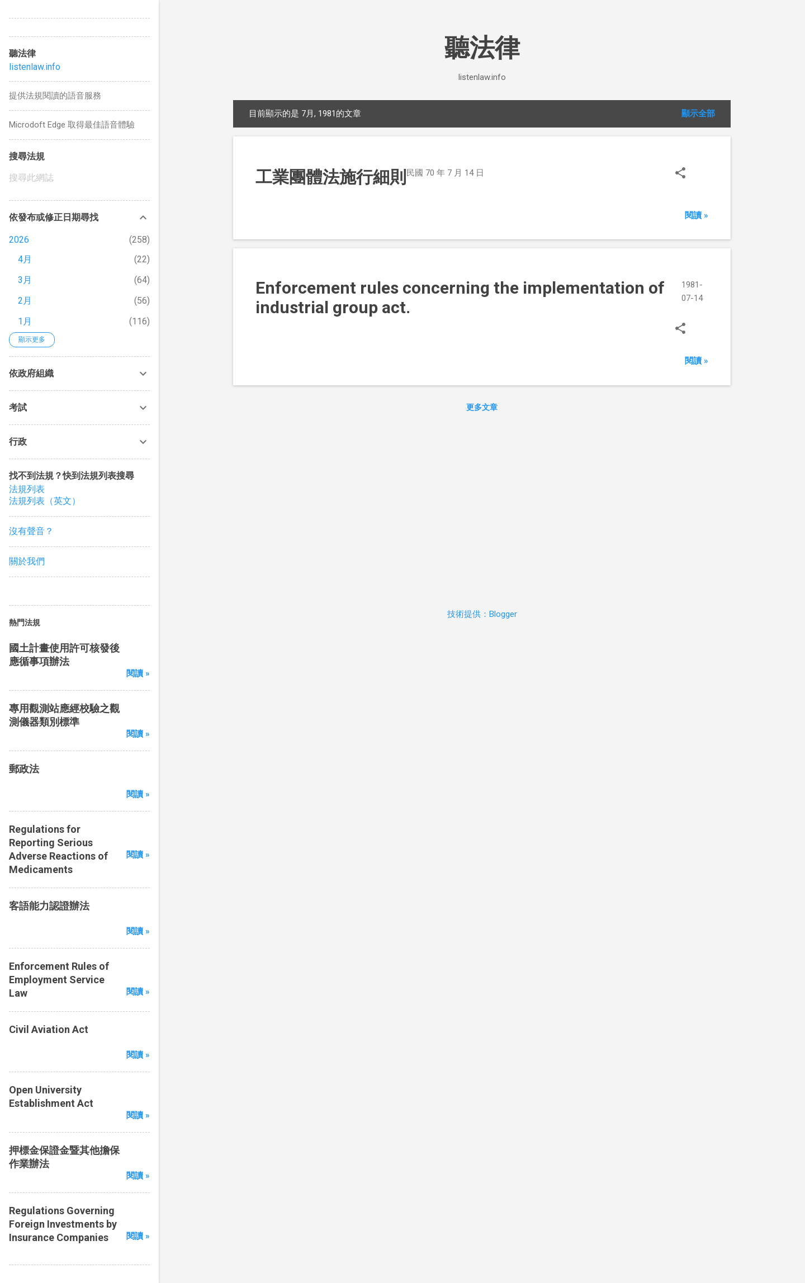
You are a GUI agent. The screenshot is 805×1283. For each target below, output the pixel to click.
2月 (25, 300)
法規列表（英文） (44, 501)
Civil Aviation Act (48, 1029)
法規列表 (27, 489)
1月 (25, 321)
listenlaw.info (34, 67)
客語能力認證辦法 (49, 906)
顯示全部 (698, 114)
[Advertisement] (482, 508)
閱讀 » (696, 215)
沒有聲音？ (31, 531)
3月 (25, 280)
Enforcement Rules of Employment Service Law (59, 979)
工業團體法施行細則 (330, 177)
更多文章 (482, 407)
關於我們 (27, 561)
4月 (25, 259)
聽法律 (482, 48)
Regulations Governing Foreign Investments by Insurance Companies (63, 1224)
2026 (19, 239)
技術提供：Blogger (482, 614)
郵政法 (24, 769)
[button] (680, 174)
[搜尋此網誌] (79, 177)
